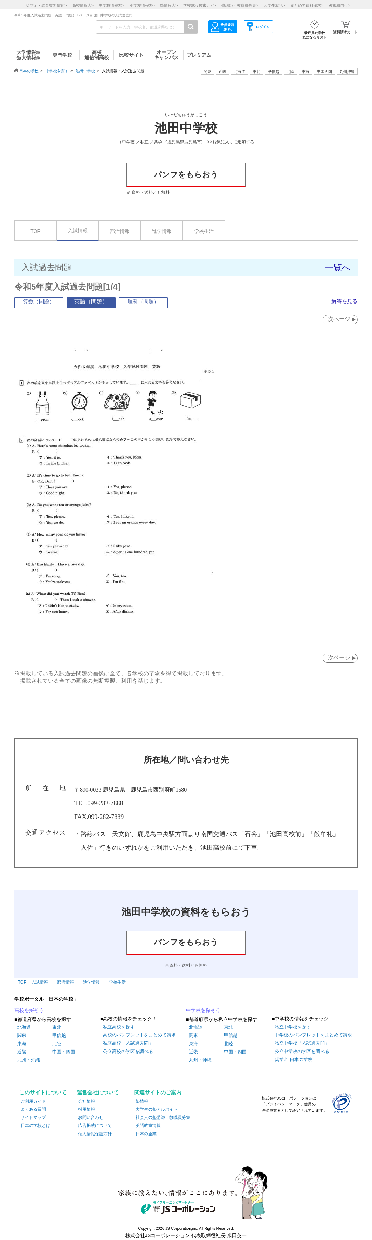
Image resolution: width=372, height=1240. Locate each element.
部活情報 (120, 231)
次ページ (338, 319)
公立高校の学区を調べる (128, 1051)
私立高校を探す (119, 1027)
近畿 (21, 1052)
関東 (21, 1035)
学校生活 (204, 231)
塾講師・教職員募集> (239, 5)
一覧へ (338, 267)
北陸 (56, 1044)
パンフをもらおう (186, 174)
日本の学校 (29, 71)
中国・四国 (63, 1052)
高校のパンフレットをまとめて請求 (139, 1035)
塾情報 (142, 1101)
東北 (56, 1027)
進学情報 (162, 231)
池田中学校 (85, 71)
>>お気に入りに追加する (230, 141)
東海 (21, 1044)
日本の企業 (146, 1134)
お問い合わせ (90, 1117)
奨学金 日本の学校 (293, 1059)
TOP (35, 231)
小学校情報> (142, 5)
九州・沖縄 (28, 1060)
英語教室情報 (148, 1125)
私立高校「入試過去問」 (128, 1043)
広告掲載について (95, 1125)
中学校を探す (57, 71)
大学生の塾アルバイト (157, 1109)
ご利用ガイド (33, 1101)
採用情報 (86, 1109)
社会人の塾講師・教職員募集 (163, 1117)
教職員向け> (339, 5)
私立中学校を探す (293, 1027)
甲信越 (59, 1035)
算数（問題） (39, 301)
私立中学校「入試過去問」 (302, 1043)
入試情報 (78, 230)
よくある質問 (33, 1109)
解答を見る (344, 301)
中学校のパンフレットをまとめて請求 (313, 1035)
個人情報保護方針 (95, 1134)
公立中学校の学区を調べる (302, 1051)
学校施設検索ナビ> (199, 5)
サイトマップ (33, 1117)
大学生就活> (274, 5)
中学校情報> (111, 5)
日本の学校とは (35, 1125)
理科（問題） (143, 301)
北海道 (239, 71)
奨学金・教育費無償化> (46, 5)
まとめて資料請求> (306, 5)
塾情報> (169, 5)
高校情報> (83, 5)
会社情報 (86, 1101)
